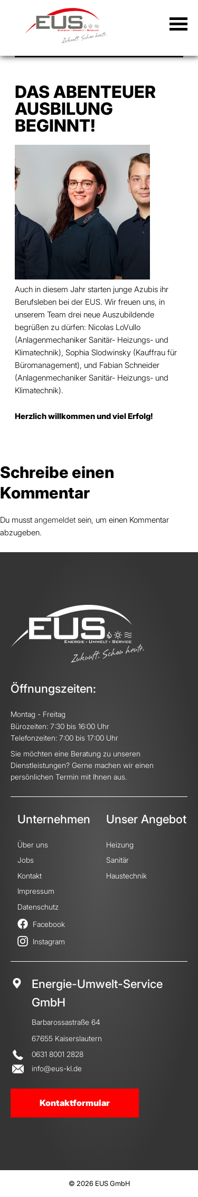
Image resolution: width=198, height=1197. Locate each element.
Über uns (32, 844)
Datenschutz (38, 906)
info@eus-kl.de (57, 1068)
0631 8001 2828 (57, 1054)
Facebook (41, 924)
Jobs (25, 859)
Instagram (41, 941)
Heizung (120, 844)
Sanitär (117, 859)
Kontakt (29, 875)
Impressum (35, 890)
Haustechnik (126, 875)
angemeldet (55, 520)
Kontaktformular (75, 1103)
